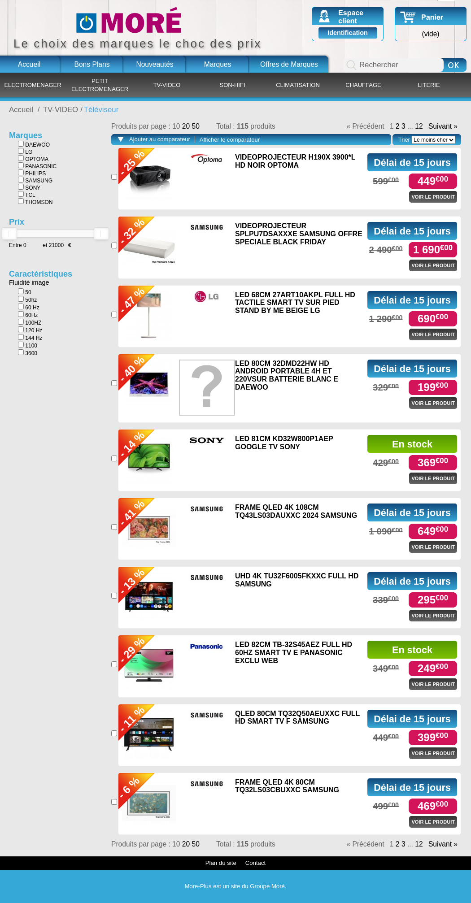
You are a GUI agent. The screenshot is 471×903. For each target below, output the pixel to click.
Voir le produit (433, 197)
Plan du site (220, 863)
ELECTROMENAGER (32, 85)
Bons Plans (92, 64)
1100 (27, 345)
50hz (27, 299)
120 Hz (30, 330)
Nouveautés (154, 64)
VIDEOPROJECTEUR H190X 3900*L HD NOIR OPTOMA (295, 161)
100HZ (29, 322)
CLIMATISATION (298, 85)
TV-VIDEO (167, 85)
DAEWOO (34, 144)
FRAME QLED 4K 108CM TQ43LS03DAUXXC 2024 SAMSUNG (296, 511)
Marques (217, 64)
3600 (27, 352)
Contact (255, 863)
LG (25, 151)
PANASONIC (37, 165)
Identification (347, 32)
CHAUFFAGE (363, 85)
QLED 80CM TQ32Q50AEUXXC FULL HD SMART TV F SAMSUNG (297, 717)
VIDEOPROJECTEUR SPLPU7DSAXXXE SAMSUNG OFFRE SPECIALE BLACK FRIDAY (298, 233)
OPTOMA (33, 158)
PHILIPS (32, 173)
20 (187, 126)
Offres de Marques (289, 64)
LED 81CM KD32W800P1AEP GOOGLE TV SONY (284, 443)
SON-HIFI (232, 85)
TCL (26, 194)
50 (24, 291)
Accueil (29, 64)
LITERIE (429, 85)
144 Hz (30, 337)
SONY (29, 187)
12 (419, 126)
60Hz (28, 314)
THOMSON (35, 201)
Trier (404, 139)
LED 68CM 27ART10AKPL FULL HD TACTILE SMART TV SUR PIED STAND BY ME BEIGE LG (295, 302)
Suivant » (443, 126)
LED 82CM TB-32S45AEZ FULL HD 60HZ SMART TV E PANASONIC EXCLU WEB (293, 652)
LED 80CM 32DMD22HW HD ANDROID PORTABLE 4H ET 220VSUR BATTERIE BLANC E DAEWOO (286, 375)
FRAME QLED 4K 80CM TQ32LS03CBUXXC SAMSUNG (287, 786)
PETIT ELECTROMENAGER (99, 85)
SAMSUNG (35, 180)
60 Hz (28, 307)
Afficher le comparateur (230, 139)
